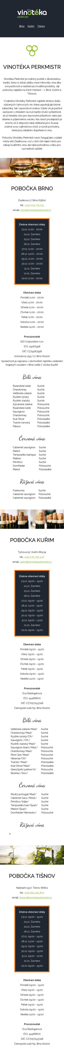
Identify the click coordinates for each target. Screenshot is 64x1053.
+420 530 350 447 (34, 557)
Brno (22, 26)
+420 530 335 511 (34, 205)
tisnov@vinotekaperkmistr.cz (36, 897)
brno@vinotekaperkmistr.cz (36, 210)
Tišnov (41, 26)
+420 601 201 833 (34, 892)
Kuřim (31, 26)
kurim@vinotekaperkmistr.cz (36, 561)
